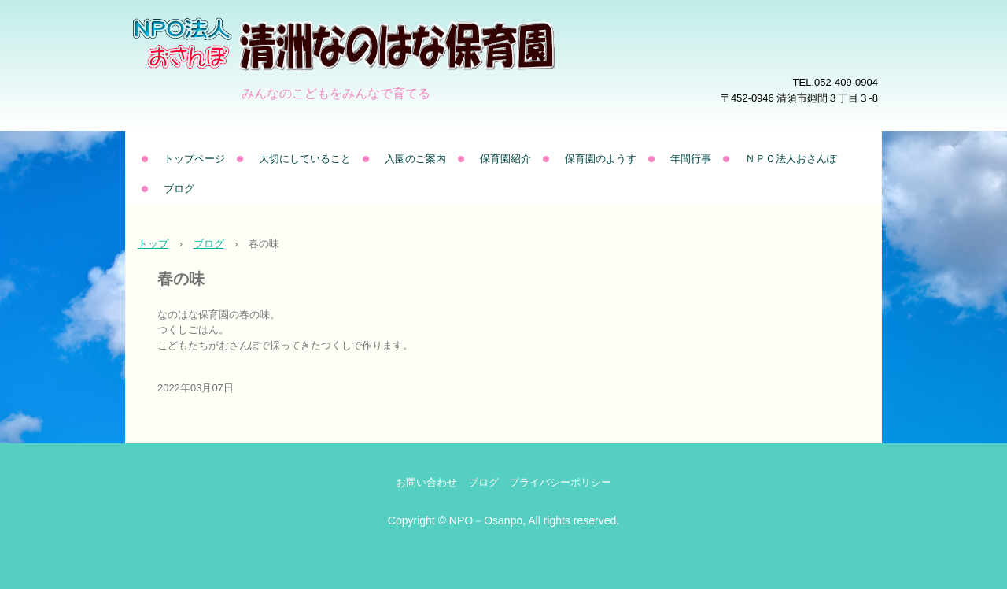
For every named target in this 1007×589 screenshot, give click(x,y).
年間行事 (690, 159)
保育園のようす (600, 159)
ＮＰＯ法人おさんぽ (791, 159)
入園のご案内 (415, 159)
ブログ (179, 188)
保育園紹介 (505, 159)
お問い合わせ (426, 482)
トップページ (194, 159)
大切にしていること (305, 159)
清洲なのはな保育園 (388, 66)
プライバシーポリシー (560, 482)
